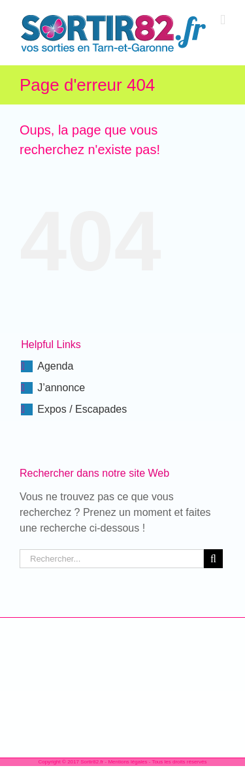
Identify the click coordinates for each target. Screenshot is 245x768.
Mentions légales (127, 762)
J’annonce (61, 387)
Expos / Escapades (82, 409)
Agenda (55, 366)
